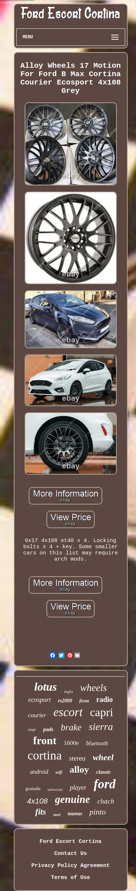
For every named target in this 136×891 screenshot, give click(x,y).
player (78, 787)
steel (57, 814)
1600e (71, 742)
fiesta (84, 700)
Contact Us (70, 854)
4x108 (37, 801)
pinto (98, 811)
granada (32, 788)
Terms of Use (70, 878)
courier (37, 715)
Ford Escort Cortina (71, 842)
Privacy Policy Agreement (70, 866)
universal (55, 789)
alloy (79, 769)
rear (32, 729)
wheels (93, 687)
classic (103, 772)
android (39, 772)
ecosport (39, 699)
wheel (103, 757)
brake (71, 727)
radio (104, 699)
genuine (72, 799)
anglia (68, 692)
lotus (45, 686)
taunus (75, 813)
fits (40, 811)
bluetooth (97, 743)
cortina (45, 755)
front (44, 740)
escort (68, 712)
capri (101, 712)
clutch (105, 801)
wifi (58, 772)
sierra (101, 726)
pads (48, 729)
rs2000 (65, 700)
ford (104, 784)
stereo (77, 758)
